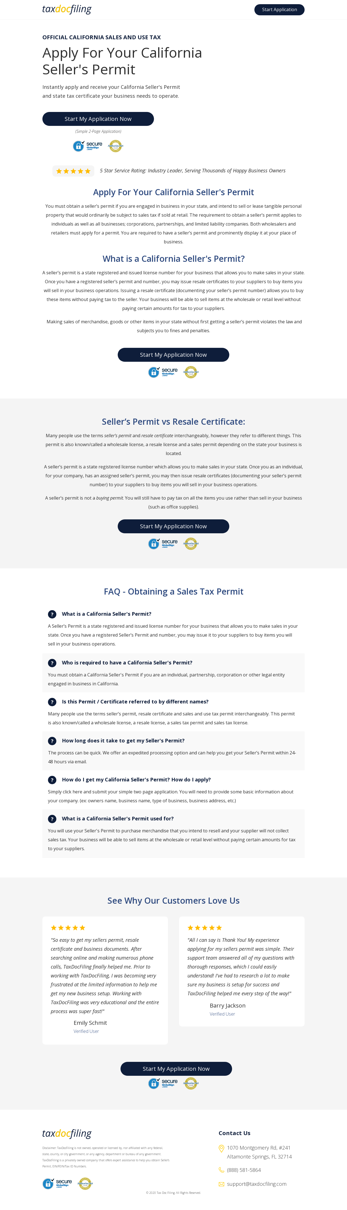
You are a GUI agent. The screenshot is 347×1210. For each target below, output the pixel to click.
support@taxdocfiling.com (256, 1183)
